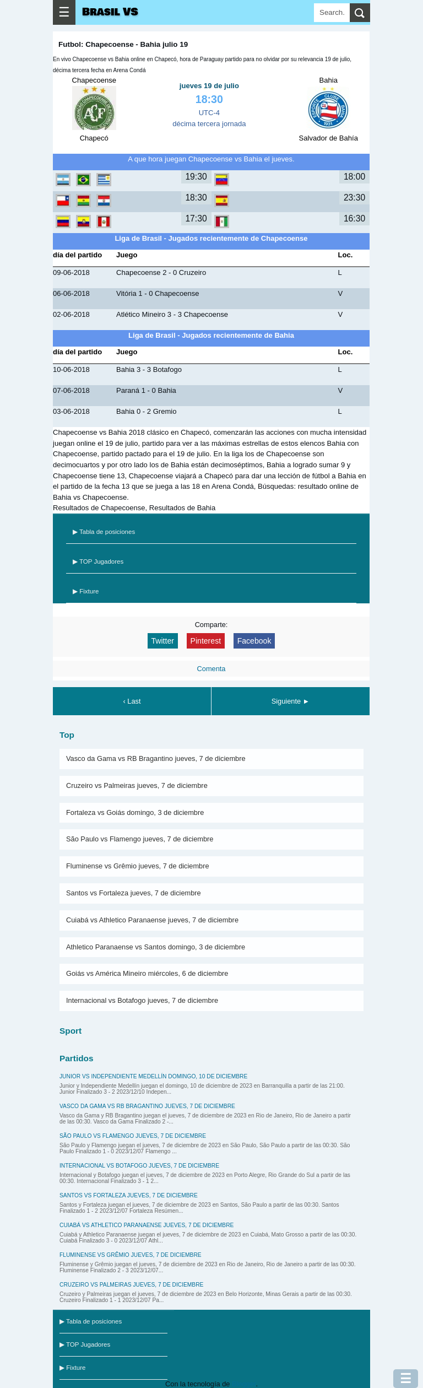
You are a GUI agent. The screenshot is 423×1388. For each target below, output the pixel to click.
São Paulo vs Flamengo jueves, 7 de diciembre (139, 839)
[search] (360, 12)
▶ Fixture (86, 591)
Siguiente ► (291, 701)
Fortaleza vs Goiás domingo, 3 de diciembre (135, 812)
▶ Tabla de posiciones (104, 531)
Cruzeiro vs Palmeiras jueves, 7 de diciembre (137, 785)
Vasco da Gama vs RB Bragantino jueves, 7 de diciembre (156, 758)
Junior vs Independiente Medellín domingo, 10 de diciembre (153, 1076)
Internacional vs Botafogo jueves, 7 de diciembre (142, 1000)
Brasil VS (110, 12)
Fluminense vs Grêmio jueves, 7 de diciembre (137, 866)
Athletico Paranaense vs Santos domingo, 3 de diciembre (155, 947)
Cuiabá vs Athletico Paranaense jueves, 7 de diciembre (152, 920)
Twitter (162, 640)
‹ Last (131, 701)
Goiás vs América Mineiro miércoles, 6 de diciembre (147, 973)
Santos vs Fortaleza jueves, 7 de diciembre (133, 893)
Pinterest (206, 640)
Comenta (211, 669)
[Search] (332, 12)
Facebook (254, 640)
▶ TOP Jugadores (98, 561)
